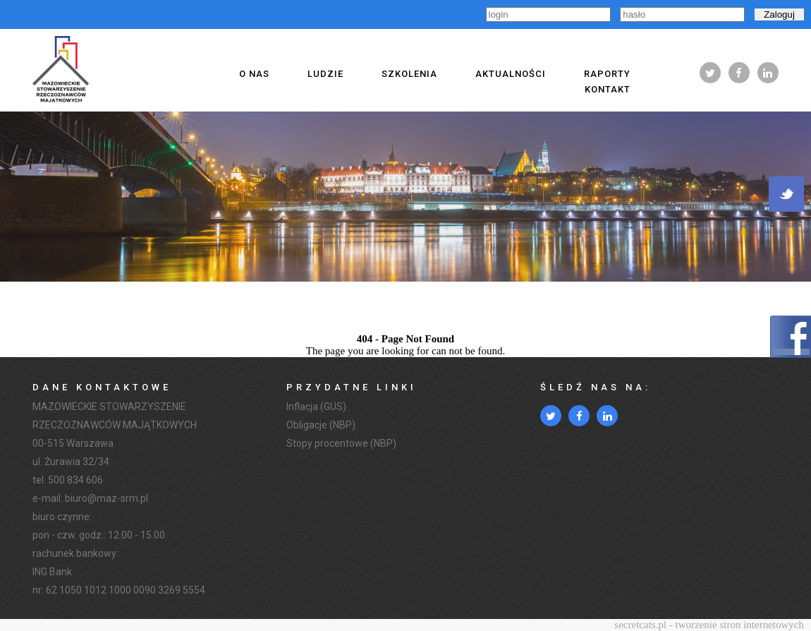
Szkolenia (409, 73)
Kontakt (607, 89)
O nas (254, 73)
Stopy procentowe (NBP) (341, 443)
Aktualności (510, 73)
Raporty (607, 73)
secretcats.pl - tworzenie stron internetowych (709, 624)
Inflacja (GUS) (316, 406)
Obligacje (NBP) (320, 425)
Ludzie (325, 73)
